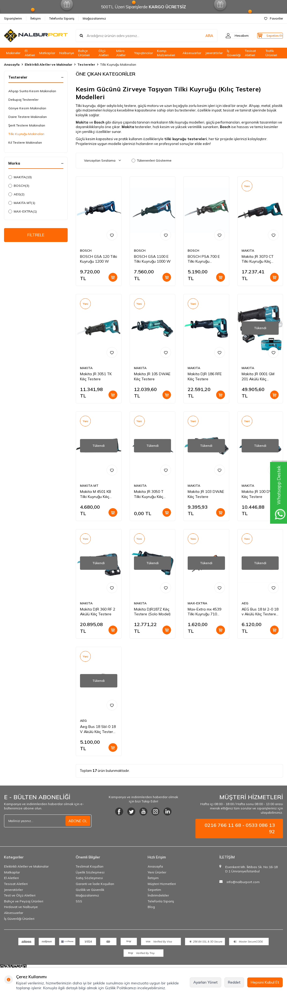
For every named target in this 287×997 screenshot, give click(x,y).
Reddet (234, 982)
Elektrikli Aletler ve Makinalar (48, 64)
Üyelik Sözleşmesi (90, 872)
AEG (16, 194)
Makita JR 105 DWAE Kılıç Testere (152, 376)
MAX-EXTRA (22, 211)
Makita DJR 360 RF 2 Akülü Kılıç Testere (97, 612)
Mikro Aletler (121, 53)
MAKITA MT (21, 203)
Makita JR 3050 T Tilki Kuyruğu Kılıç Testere (149, 494)
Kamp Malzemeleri (166, 53)
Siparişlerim (13, 18)
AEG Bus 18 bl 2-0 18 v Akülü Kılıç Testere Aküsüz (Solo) (260, 612)
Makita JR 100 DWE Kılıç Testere (259, 494)
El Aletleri (30, 53)
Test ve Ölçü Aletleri (19, 895)
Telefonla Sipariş (61, 18)
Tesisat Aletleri (250, 53)
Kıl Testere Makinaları (25, 142)
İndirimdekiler (158, 895)
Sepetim (154, 890)
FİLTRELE (35, 235)
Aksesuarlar (192, 53)
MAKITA (20, 177)
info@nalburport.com (243, 882)
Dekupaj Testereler (23, 100)
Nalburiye (66, 53)
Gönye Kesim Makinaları (27, 108)
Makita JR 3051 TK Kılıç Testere (96, 376)
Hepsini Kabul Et (265, 982)
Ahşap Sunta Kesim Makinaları (32, 91)
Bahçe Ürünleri (84, 53)
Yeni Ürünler (157, 872)
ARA (199, 35)
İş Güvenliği (234, 53)
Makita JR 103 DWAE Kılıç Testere (206, 494)
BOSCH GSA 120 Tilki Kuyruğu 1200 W (98, 259)
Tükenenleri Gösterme (152, 160)
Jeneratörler (214, 53)
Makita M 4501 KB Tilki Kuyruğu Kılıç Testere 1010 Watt (96, 494)
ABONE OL (77, 821)
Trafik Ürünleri (271, 53)
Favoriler (273, 18)
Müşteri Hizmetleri (162, 884)
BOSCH (18, 186)
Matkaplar (47, 53)
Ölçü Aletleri (104, 53)
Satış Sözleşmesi (89, 878)
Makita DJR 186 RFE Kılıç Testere (205, 376)
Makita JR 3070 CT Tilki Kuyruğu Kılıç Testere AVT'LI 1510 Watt (259, 259)
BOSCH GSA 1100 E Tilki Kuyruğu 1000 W (152, 259)
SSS (79, 901)
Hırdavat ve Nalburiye (21, 907)
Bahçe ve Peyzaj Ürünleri (23, 901)
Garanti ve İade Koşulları (95, 884)
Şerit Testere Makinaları (26, 125)
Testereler (86, 64)
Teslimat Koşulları (89, 866)
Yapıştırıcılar (143, 53)
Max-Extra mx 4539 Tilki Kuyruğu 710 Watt (204, 612)
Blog (151, 907)
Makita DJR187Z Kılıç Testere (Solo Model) (152, 612)
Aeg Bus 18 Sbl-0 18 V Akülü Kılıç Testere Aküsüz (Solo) (98, 729)
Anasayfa (12, 64)
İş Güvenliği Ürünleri (19, 919)
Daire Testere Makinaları (27, 117)
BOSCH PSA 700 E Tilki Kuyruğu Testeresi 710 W (204, 259)
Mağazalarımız (94, 18)
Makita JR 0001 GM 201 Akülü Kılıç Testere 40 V (258, 376)
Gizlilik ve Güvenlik (90, 890)
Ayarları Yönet (205, 982)
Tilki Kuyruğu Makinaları (26, 134)
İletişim (35, 18)
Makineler (13, 53)
